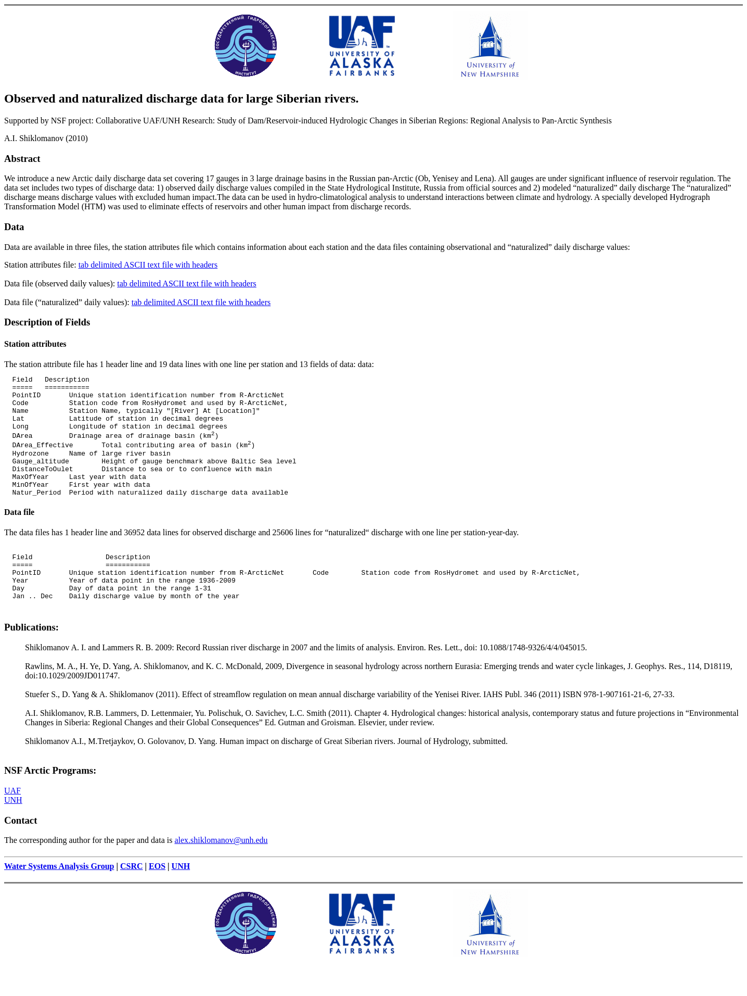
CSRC (131, 898)
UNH (13, 832)
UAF (12, 823)
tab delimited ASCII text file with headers (148, 264)
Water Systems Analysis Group (59, 898)
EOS (157, 898)
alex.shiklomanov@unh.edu (220, 872)
